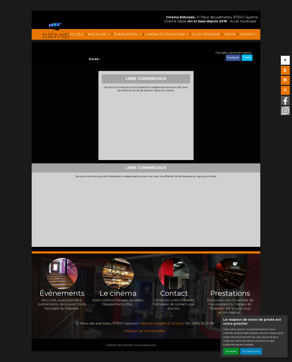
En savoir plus (251, 351)
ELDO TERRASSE (206, 34)
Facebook (233, 57)
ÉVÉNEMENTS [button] (126, 34)
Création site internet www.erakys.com (131, 345)
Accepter (231, 351)
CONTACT (247, 34)
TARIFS (230, 34)
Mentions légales (153, 323)
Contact (176, 323)
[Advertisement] (146, 125)
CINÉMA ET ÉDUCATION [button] (165, 34)
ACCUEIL (76, 34)
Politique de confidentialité (145, 331)
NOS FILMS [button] (97, 34)
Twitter (247, 57)
